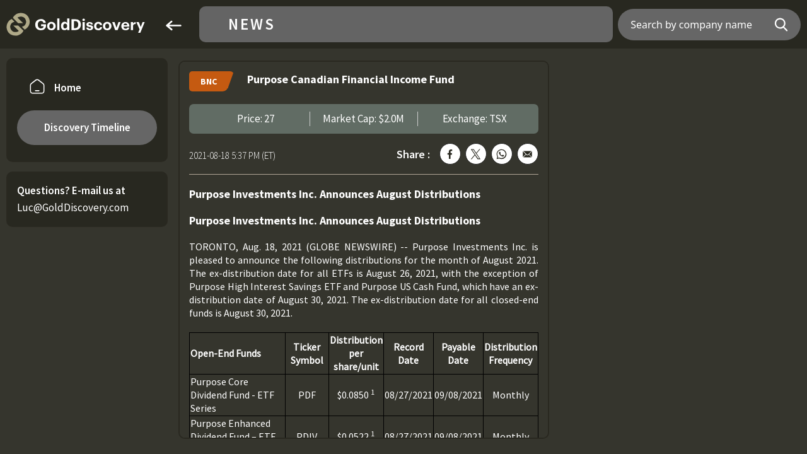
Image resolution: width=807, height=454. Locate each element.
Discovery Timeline (87, 127)
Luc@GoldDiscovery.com (73, 207)
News (252, 24)
